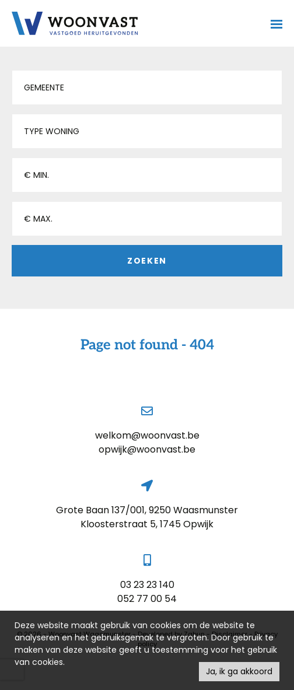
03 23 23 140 (147, 584)
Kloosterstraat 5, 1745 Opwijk (147, 524)
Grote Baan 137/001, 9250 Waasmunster (147, 510)
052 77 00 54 (147, 598)
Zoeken (147, 261)
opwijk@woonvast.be (147, 449)
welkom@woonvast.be (147, 435)
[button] (147, 87)
